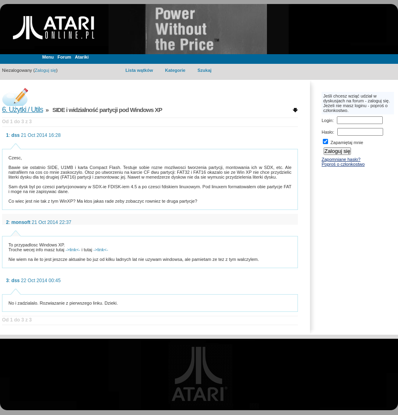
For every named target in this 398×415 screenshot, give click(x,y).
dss (15, 135)
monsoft (20, 222)
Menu (48, 57)
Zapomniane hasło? (341, 159)
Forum (64, 57)
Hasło (327, 132)
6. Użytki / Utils (22, 110)
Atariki (81, 57)
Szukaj (204, 70)
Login (327, 120)
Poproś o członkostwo (343, 164)
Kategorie (175, 70)
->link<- (73, 249)
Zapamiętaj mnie (343, 142)
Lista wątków (139, 70)
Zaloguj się (45, 70)
